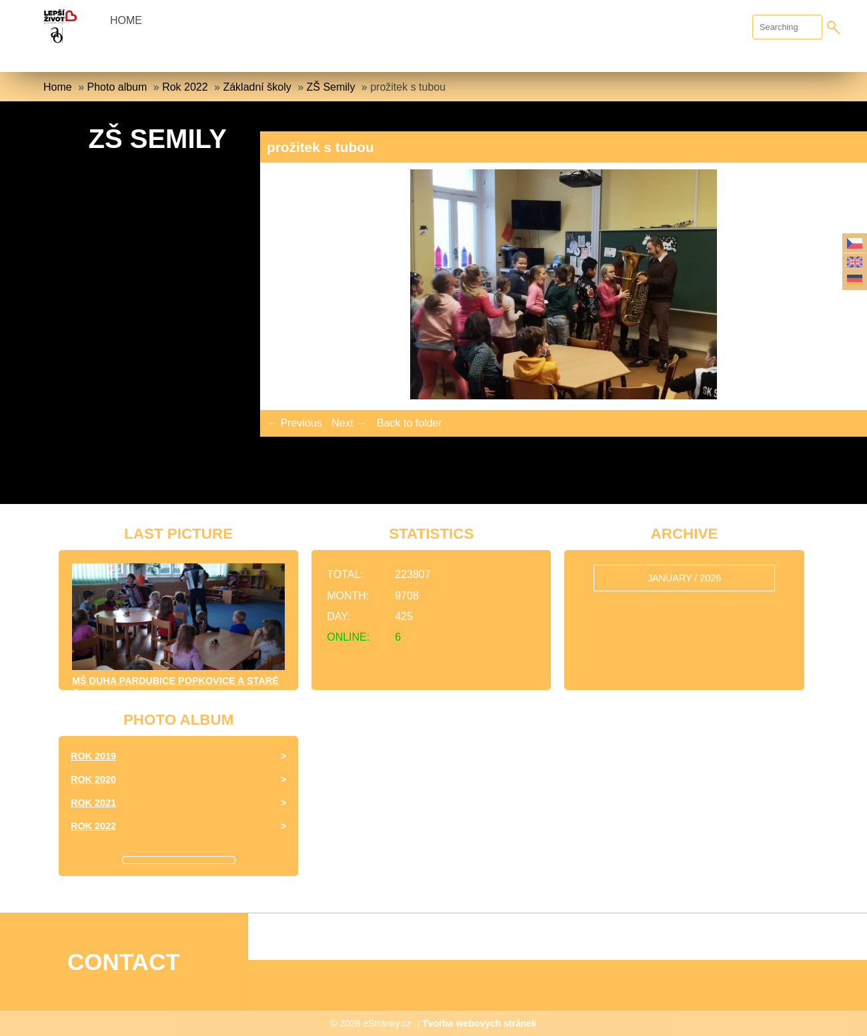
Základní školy (257, 87)
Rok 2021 (93, 802)
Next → (349, 423)
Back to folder (409, 423)
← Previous (294, 423)
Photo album (117, 87)
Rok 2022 (185, 87)
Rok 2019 (93, 756)
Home (126, 20)
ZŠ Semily (330, 87)
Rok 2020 (93, 779)
